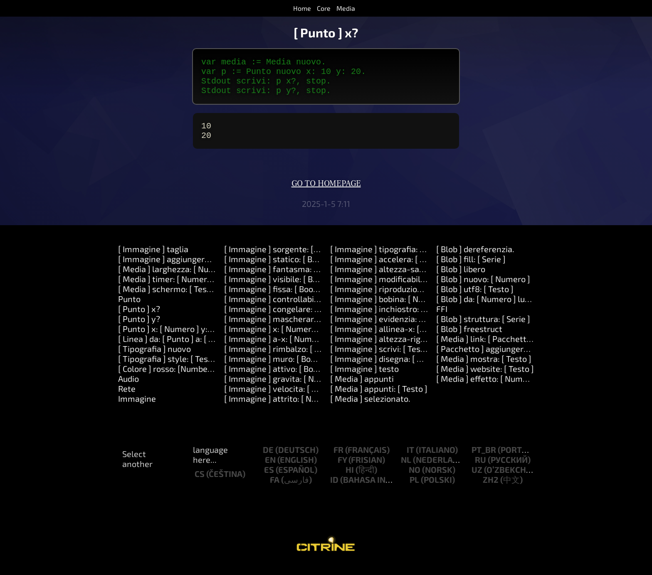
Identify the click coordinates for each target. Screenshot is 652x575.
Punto (129, 309)
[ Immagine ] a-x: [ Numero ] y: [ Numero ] (301, 349)
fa (274, 489)
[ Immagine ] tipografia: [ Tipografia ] (398, 259)
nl (406, 469)
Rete (127, 398)
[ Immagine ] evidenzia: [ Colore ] (391, 329)
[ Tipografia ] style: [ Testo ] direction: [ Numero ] (208, 369)
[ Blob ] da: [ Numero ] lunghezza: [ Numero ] (518, 309)
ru (480, 469)
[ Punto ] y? (139, 329)
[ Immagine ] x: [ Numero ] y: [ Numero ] (297, 339)
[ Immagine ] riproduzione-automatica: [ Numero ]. (424, 299)
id (334, 489)
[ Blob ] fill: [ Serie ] (471, 269)
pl (414, 489)
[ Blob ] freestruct (469, 339)
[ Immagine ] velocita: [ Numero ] (285, 398)
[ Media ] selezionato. (370, 408)
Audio (128, 388)
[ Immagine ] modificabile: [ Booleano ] (401, 289)
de (268, 459)
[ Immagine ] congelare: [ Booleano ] (291, 319)
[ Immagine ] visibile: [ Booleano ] (286, 289)
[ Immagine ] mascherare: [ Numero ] (293, 329)
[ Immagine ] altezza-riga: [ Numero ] (399, 349)
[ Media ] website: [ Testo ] (485, 378)
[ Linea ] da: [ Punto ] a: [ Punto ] (176, 349)
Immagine (137, 408)
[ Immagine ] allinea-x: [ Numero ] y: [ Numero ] (418, 339)
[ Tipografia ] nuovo (154, 359)
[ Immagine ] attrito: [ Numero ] (282, 408)
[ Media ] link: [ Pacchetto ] (486, 349)
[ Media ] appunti (362, 388)
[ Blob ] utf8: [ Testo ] (475, 299)
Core (324, 8)
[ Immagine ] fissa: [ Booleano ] (281, 299)
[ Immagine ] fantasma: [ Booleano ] (291, 279)
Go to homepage (326, 193)
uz (477, 479)
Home (302, 8)
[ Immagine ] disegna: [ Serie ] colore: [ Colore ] (416, 369)
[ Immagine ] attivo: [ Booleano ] (283, 378)
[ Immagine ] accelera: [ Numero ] (392, 269)
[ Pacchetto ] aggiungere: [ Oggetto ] (503, 359)
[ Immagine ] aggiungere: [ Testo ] (180, 269)
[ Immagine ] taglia (153, 259)
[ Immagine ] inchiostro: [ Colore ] (392, 319)
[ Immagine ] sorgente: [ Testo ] (282, 259)
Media (345, 8)
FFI (441, 319)
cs (200, 484)
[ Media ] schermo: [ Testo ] (168, 299)
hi (350, 479)
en (270, 469)
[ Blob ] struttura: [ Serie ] (483, 329)
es (269, 479)
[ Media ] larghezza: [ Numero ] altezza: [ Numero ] (212, 279)
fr (338, 459)
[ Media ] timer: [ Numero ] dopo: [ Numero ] (199, 289)
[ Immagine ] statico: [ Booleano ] (285, 269)
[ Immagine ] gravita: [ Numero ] (283, 388)
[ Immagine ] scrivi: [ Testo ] (381, 359)
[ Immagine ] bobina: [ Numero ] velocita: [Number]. (425, 309)
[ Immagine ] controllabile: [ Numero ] (294, 309)
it (410, 459)
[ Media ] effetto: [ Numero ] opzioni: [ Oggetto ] (524, 388)
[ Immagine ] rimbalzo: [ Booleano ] (289, 359)
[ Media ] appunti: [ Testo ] (378, 398)
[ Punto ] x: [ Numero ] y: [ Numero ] (183, 339)
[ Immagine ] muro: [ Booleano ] (282, 369)
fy (342, 469)
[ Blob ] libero (460, 279)
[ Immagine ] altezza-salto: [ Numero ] (401, 279)
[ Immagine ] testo (364, 378)
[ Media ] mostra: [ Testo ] (483, 369)
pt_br (484, 459)
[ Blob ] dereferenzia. (475, 259)
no (414, 479)
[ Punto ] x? (139, 319)
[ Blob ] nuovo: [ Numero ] (483, 289)
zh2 (491, 489)
